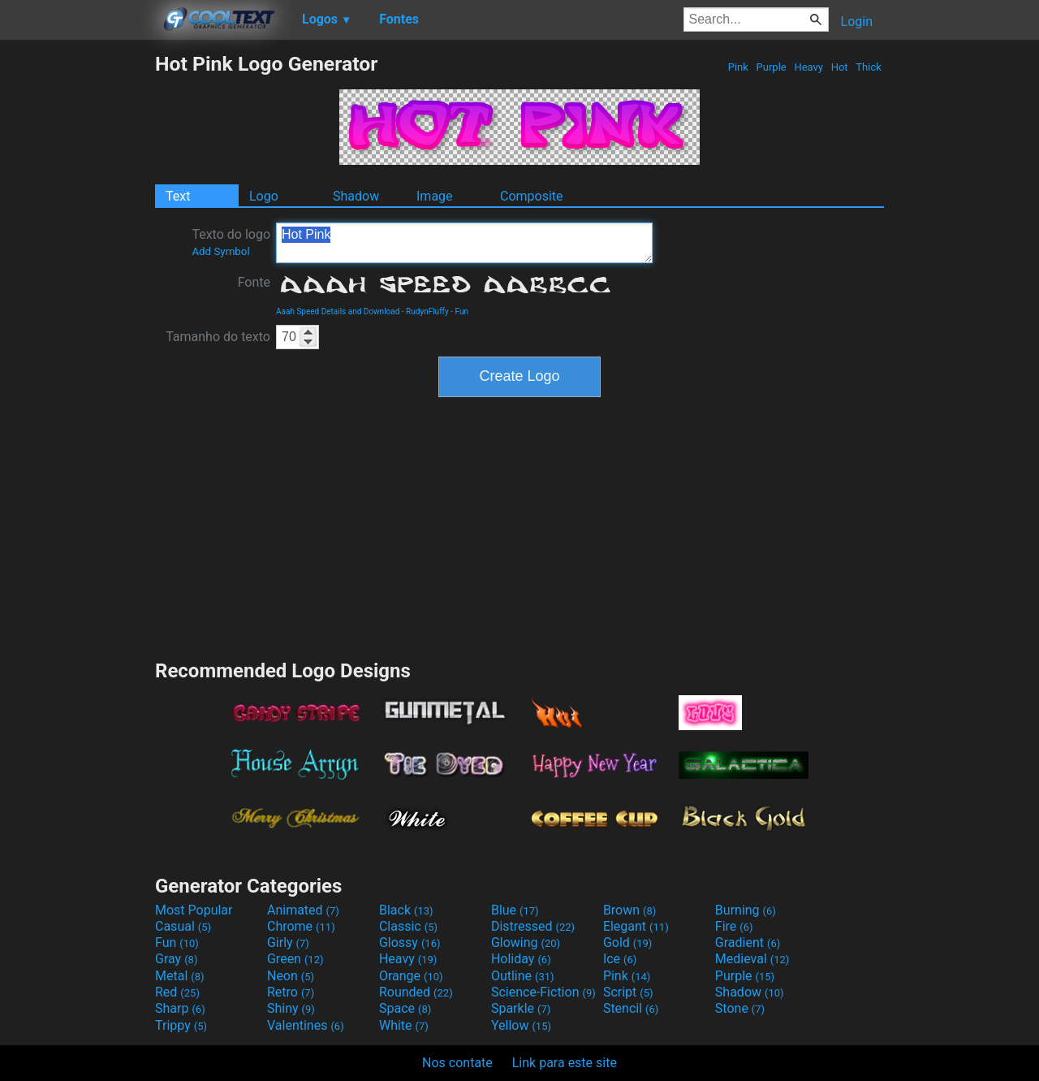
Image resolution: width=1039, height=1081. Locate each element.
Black (406, 910)
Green (295, 958)
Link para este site (564, 1062)
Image (434, 196)
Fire (734, 926)
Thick (868, 67)
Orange (411, 976)
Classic (408, 926)
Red (177, 992)
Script (628, 992)
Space (405, 1008)
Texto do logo (231, 242)
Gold (628, 942)
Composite (531, 196)
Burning (745, 910)
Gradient (747, 942)
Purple (771, 67)
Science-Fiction (543, 992)
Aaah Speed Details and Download (337, 311)
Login (857, 21)
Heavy (808, 67)
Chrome (301, 926)
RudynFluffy (427, 311)
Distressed (533, 926)
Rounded (416, 992)
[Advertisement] (77, 295)
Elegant (636, 926)
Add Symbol (220, 251)
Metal (180, 976)
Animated (303, 910)
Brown (629, 910)
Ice (619, 958)
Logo (263, 196)
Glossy (410, 942)
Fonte (254, 282)
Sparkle (520, 1008)
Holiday (521, 958)
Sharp (180, 1008)
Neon (290, 976)
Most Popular (194, 910)
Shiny (291, 1008)
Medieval (752, 958)
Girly (288, 942)
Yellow (521, 1025)
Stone (740, 1008)
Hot (839, 67)
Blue (515, 910)
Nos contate (457, 1062)
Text (178, 196)
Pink (739, 67)
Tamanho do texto (218, 336)
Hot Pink (464, 243)
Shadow (356, 196)
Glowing (525, 942)
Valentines (305, 1025)
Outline (522, 976)
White (404, 1025)
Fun (461, 311)
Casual (183, 926)
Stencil (630, 1008)
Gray (176, 958)
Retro (290, 992)
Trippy (181, 1025)
